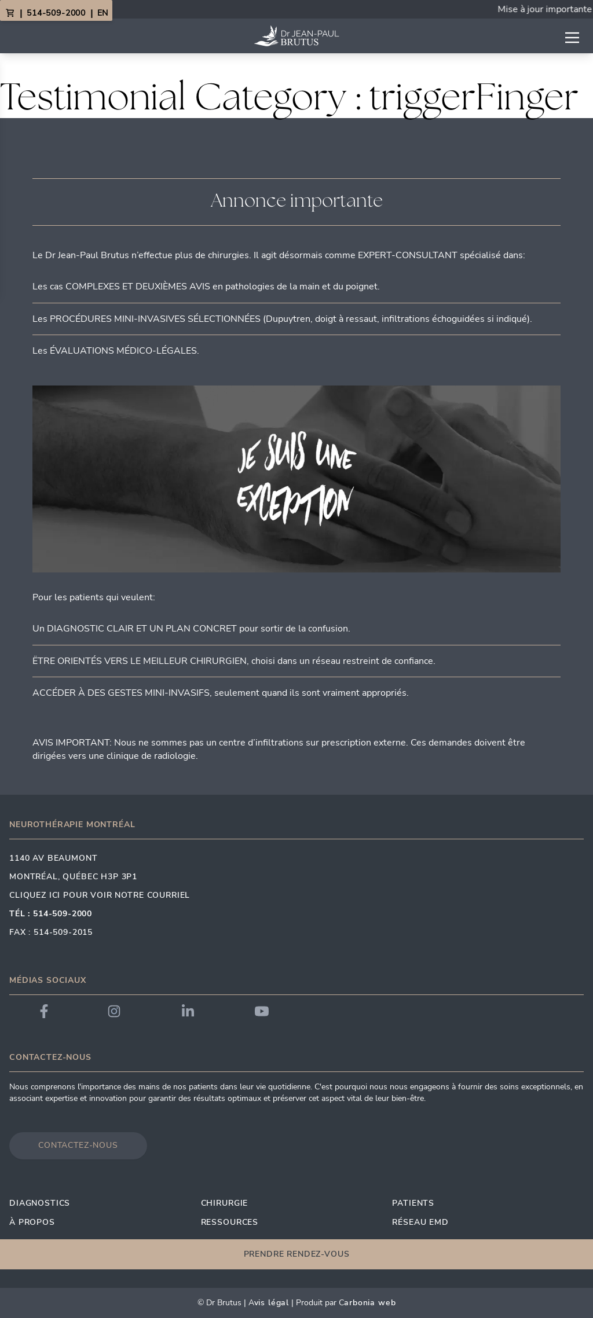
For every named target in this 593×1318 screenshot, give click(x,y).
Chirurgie (224, 1203)
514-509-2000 (56, 13)
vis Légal (272, 1302)
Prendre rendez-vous (297, 1254)
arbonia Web (370, 1302)
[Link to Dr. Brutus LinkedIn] (188, 1011)
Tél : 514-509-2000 (50, 913)
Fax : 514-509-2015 (51, 932)
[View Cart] (10, 13)
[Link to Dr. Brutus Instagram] (114, 1011)
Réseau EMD (420, 1222)
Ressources (229, 1222)
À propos (32, 1222)
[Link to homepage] (296, 36)
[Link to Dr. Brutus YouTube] (262, 1011)
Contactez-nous (78, 1145)
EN (102, 13)
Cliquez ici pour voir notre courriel (99, 895)
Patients (413, 1203)
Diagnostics (39, 1203)
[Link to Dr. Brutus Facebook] (44, 1011)
